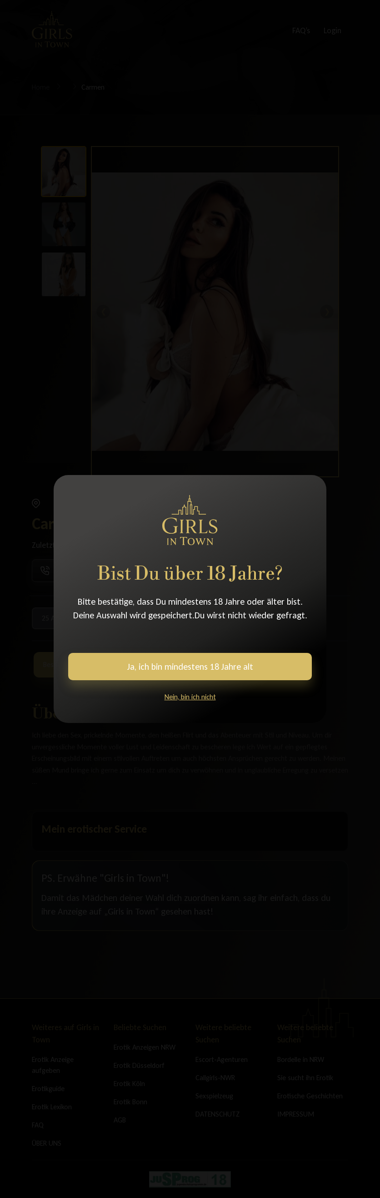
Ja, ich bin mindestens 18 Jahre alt (190, 666)
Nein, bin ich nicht (190, 697)
